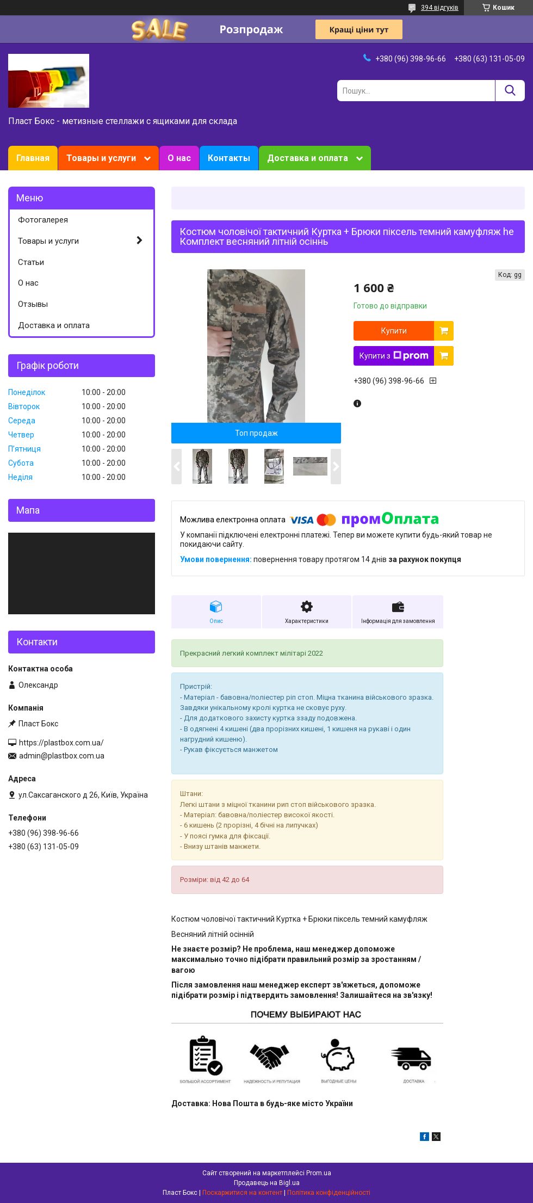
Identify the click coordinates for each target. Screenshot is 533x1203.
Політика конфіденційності (328, 1192)
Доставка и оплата (307, 158)
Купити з (394, 356)
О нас (179, 158)
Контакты (229, 158)
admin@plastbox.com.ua (61, 755)
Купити (394, 330)
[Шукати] (510, 90)
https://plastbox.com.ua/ (61, 742)
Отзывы (33, 304)
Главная (32, 158)
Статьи (31, 262)
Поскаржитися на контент (242, 1192)
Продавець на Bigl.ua (267, 1183)
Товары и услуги (101, 158)
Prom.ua (318, 1173)
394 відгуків (439, 7)
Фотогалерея (43, 220)
